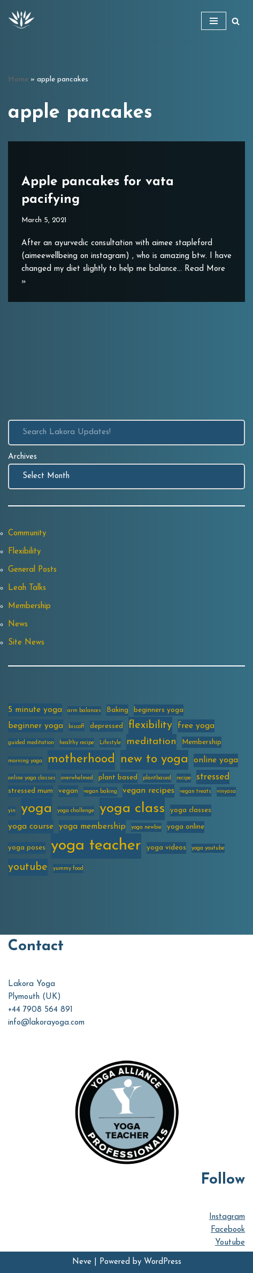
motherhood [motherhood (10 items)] (81, 759)
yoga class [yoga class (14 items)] (132, 808)
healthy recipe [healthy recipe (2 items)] (76, 743)
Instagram (227, 1217)
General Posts (32, 570)
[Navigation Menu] (213, 21)
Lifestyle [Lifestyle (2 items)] (110, 743)
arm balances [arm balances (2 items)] (84, 711)
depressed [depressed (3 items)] (106, 726)
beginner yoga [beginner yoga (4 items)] (35, 726)
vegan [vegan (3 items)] (68, 790)
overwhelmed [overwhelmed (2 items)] (77, 778)
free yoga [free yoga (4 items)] (196, 726)
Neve (81, 1262)
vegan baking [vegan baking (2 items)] (100, 791)
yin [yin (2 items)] (12, 811)
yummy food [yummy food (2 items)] (68, 869)
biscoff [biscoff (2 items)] (76, 727)
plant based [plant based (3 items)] (117, 777)
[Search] (236, 21)
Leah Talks (27, 588)
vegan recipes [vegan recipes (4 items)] (148, 790)
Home (18, 79)
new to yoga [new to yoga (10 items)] (154, 759)
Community (27, 533)
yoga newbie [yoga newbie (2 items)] (146, 827)
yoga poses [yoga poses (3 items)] (26, 847)
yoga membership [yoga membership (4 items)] (92, 826)
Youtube (230, 1243)
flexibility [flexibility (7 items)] (150, 725)
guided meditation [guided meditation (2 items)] (31, 743)
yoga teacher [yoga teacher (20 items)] (96, 845)
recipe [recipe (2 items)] (184, 778)
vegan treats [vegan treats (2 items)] (195, 791)
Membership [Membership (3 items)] (201, 742)
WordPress (162, 1262)
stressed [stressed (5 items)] (212, 777)
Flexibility (24, 552)
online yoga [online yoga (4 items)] (216, 760)
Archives (22, 457)
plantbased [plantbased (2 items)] (157, 778)
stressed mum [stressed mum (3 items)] (30, 790)
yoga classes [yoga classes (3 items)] (190, 810)
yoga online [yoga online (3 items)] (185, 826)
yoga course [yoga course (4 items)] (30, 826)
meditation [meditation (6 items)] (151, 742)
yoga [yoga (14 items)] (36, 808)
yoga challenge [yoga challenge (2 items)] (75, 811)
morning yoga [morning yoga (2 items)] (25, 761)
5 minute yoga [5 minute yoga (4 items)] (35, 710)
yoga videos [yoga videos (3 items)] (166, 847)
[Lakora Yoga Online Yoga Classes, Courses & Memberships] (21, 20)
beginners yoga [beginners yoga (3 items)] (158, 710)
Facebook (228, 1230)
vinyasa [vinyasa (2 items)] (226, 791)
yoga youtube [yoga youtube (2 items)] (208, 848)
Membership (29, 606)
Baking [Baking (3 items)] (117, 710)
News (18, 624)
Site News (26, 643)
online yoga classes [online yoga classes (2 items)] (32, 778)
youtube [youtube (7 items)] (28, 867)
